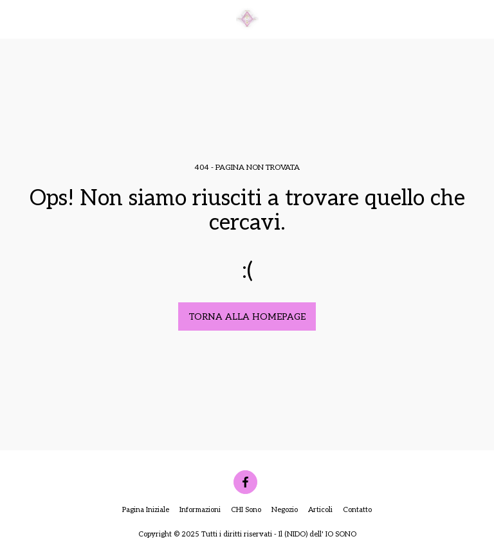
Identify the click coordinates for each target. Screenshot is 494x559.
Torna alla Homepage (247, 316)
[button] (14, 18)
